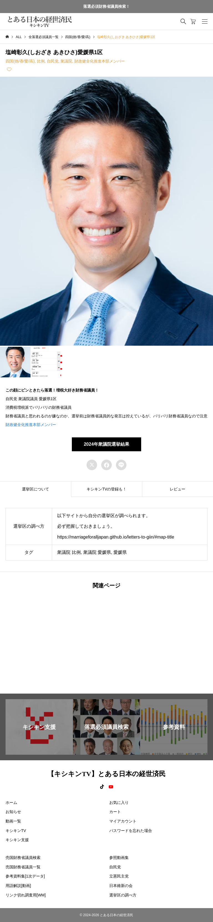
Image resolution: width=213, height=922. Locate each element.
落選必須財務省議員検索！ (106, 6)
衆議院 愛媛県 (97, 552)
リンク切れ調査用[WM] (26, 895)
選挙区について (35, 489)
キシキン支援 (17, 840)
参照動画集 (119, 857)
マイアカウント (122, 821)
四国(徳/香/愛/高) (20, 61)
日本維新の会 (121, 885)
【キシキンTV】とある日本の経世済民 (106, 774)
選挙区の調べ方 (122, 895)
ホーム (11, 802)
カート (115, 811)
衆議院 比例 (68, 552)
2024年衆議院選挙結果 (106, 444)
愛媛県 (120, 552)
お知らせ (13, 811)
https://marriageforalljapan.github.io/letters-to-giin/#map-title (115, 537)
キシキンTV (16, 830)
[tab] (35, 489)
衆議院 (66, 61)
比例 (41, 61)
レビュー (177, 489)
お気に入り (119, 802)
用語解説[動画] (18, 885)
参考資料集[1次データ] (25, 876)
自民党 (53, 61)
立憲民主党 (119, 876)
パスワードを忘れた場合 (130, 830)
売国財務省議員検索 (23, 857)
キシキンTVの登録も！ (106, 489)
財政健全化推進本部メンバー (99, 61)
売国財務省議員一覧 (23, 867)
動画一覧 (13, 821)
